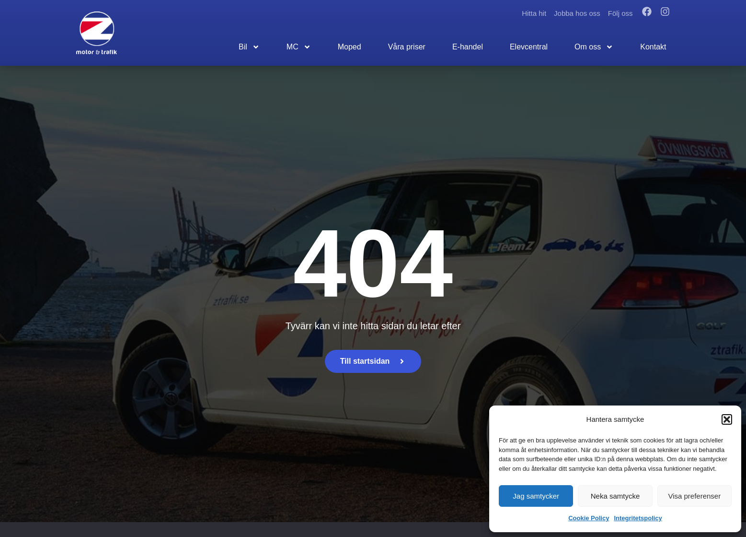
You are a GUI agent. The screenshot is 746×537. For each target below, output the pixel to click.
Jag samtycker (536, 496)
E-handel (467, 47)
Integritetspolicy (638, 518)
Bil (249, 47)
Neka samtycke (615, 496)
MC (299, 47)
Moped (349, 47)
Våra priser (406, 47)
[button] (727, 419)
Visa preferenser (694, 496)
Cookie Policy (588, 518)
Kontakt (653, 47)
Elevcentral (529, 47)
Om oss (593, 47)
